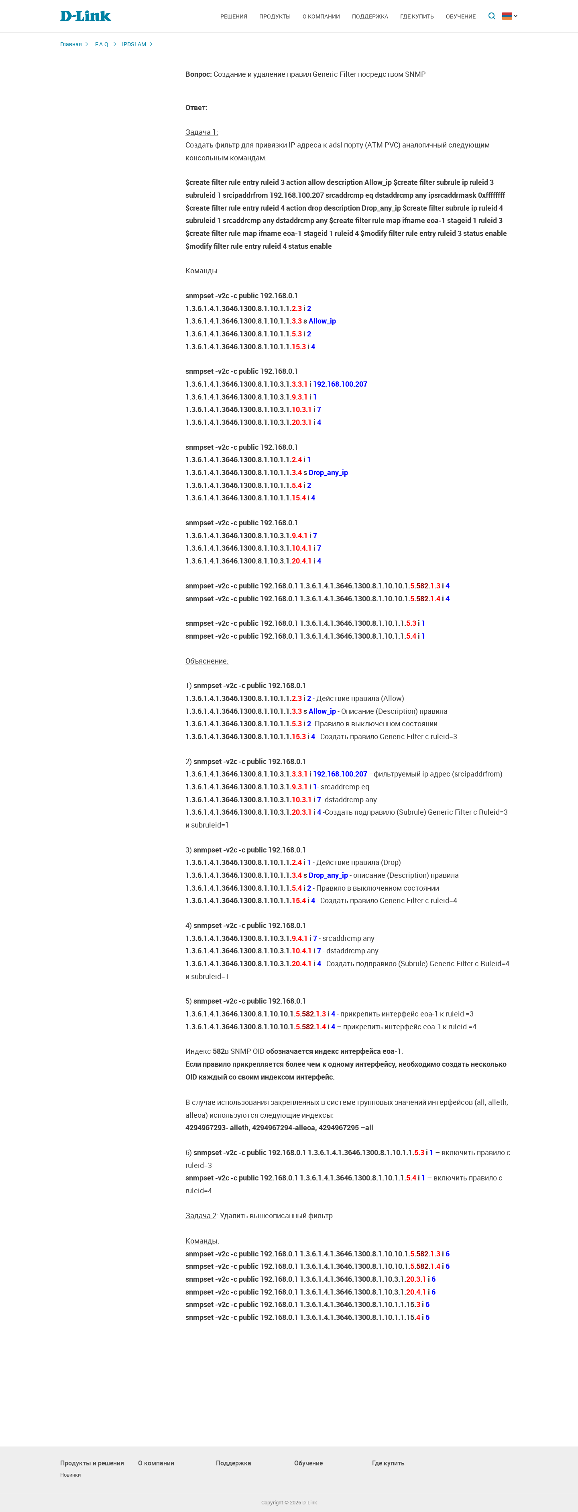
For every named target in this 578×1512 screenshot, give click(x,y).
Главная (71, 44)
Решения (233, 16)
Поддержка (370, 16)
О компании (321, 16)
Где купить (417, 16)
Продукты (275, 16)
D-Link (309, 1502)
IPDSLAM (134, 44)
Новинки (70, 1474)
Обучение (461, 16)
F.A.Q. (102, 44)
